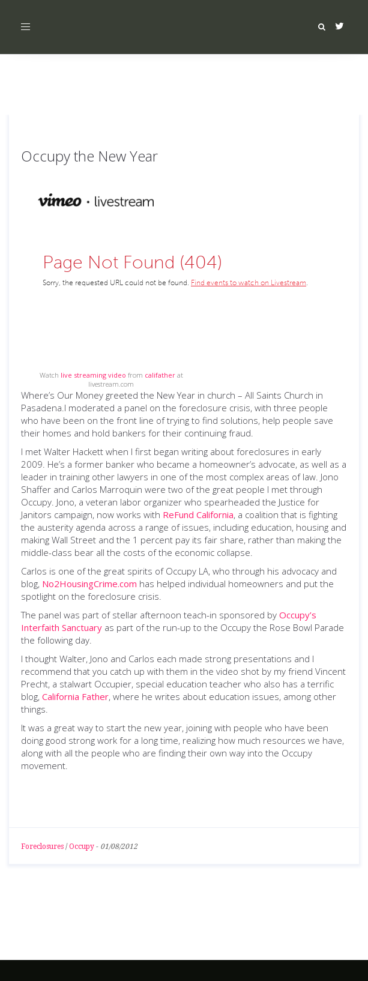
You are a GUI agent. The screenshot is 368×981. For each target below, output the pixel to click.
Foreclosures (42, 846)
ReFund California (198, 515)
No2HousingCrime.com (89, 584)
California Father (75, 696)
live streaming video (93, 374)
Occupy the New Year (89, 156)
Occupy (81, 846)
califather (160, 374)
